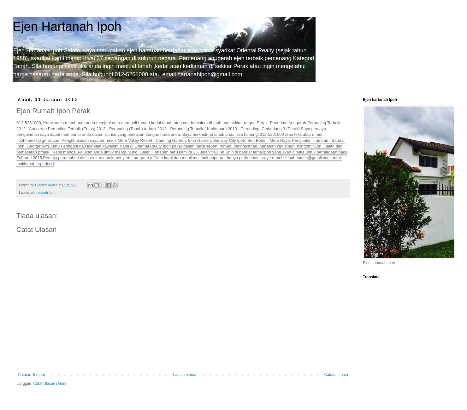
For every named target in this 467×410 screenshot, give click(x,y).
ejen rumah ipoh (43, 192)
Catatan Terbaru (31, 374)
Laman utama (184, 374)
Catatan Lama (336, 374)
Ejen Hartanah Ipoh (67, 26)
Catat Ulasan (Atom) (50, 383)
